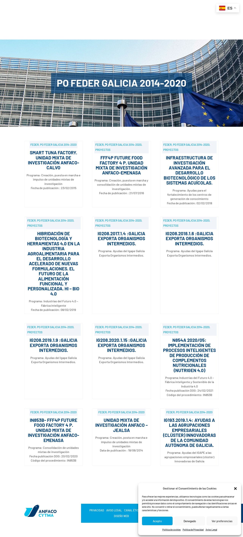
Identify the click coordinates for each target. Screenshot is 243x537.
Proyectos (102, 149)
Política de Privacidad (193, 529)
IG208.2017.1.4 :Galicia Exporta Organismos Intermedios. (121, 238)
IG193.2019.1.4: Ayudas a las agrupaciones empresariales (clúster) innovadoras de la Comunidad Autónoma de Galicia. (189, 432)
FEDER (34, 144)
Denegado (190, 521)
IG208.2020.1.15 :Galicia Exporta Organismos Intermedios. (121, 345)
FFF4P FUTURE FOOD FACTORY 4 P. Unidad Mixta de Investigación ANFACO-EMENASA (121, 165)
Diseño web (121, 516)
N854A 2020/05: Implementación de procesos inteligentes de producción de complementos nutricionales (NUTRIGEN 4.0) (189, 355)
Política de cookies (171, 529)
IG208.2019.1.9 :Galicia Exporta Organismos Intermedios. (53, 345)
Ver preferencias (222, 521)
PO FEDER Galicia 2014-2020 (58, 144)
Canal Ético (132, 510)
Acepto (157, 521)
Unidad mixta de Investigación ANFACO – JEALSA (121, 425)
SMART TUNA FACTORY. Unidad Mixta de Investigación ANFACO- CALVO (53, 160)
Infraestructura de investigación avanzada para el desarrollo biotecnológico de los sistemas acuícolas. (189, 170)
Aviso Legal (211, 529)
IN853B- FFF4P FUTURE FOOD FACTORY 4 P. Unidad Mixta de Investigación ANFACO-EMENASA (53, 430)
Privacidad (96, 510)
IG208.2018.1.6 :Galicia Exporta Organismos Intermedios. (189, 238)
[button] (235, 488)
